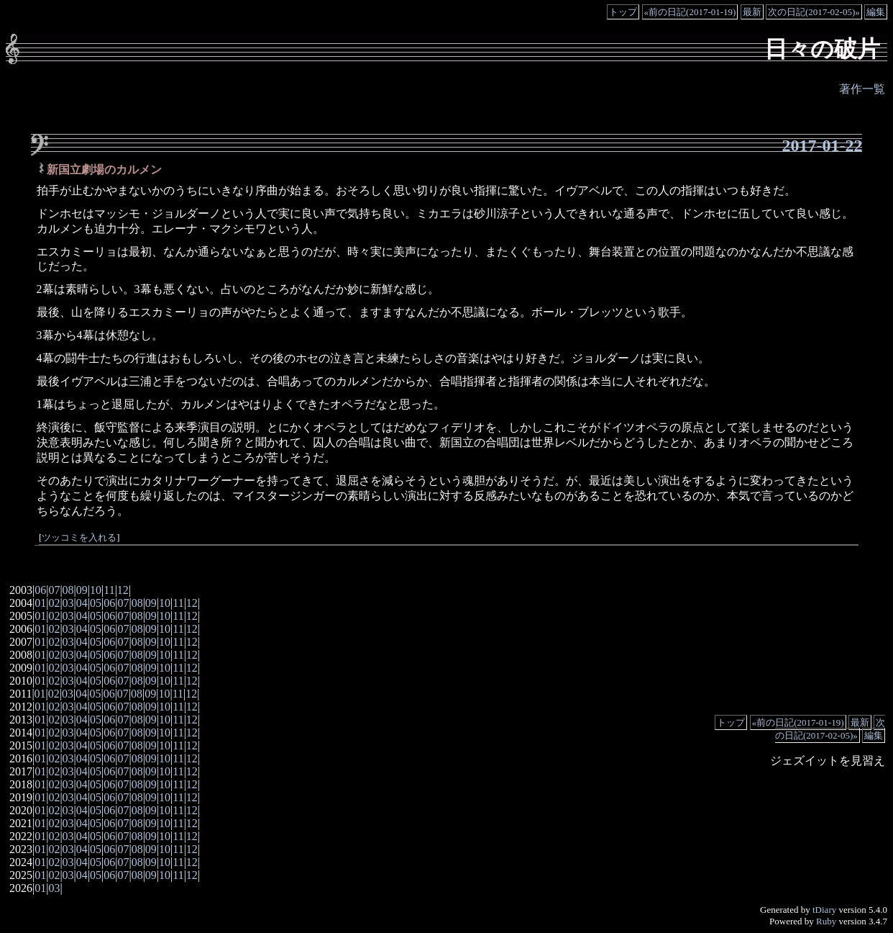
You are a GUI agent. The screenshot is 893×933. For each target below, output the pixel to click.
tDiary (824, 909)
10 (95, 590)
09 (82, 590)
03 (68, 603)
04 (82, 603)
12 (123, 590)
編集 (875, 11)
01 (40, 603)
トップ (623, 11)
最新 (752, 11)
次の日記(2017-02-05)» (814, 11)
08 (68, 590)
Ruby (826, 921)
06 (40, 590)
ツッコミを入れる (79, 538)
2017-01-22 (822, 145)
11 (109, 590)
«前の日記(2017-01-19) (690, 11)
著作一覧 (862, 89)
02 (54, 603)
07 (54, 590)
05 (95, 603)
